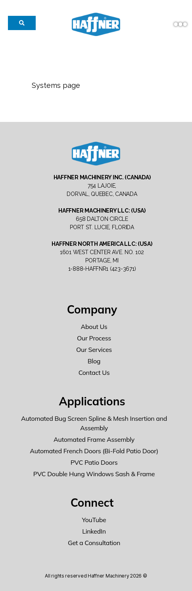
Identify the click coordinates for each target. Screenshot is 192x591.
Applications (92, 401)
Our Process (94, 338)
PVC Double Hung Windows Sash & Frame (94, 474)
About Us (94, 327)
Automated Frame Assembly (94, 439)
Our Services (94, 349)
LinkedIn (94, 531)
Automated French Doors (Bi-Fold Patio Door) (94, 451)
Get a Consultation (94, 543)
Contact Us (94, 372)
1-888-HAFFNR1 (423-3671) (102, 269)
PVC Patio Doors (94, 462)
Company (92, 309)
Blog (94, 361)
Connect (92, 502)
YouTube (94, 520)
